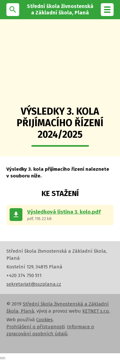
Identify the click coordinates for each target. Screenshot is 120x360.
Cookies (44, 320)
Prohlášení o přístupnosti (35, 327)
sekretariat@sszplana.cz (33, 284)
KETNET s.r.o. (96, 311)
